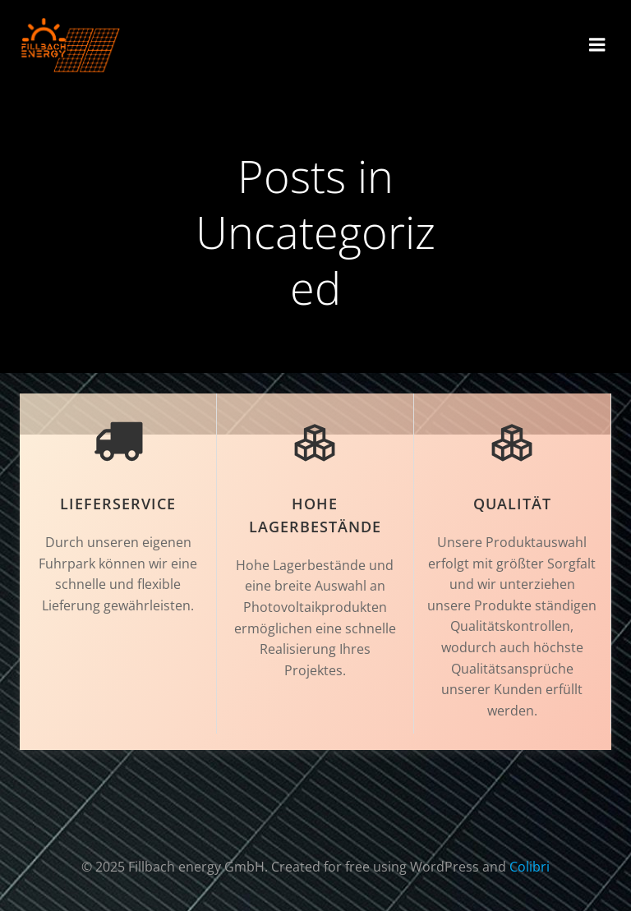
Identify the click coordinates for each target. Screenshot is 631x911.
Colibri (529, 867)
